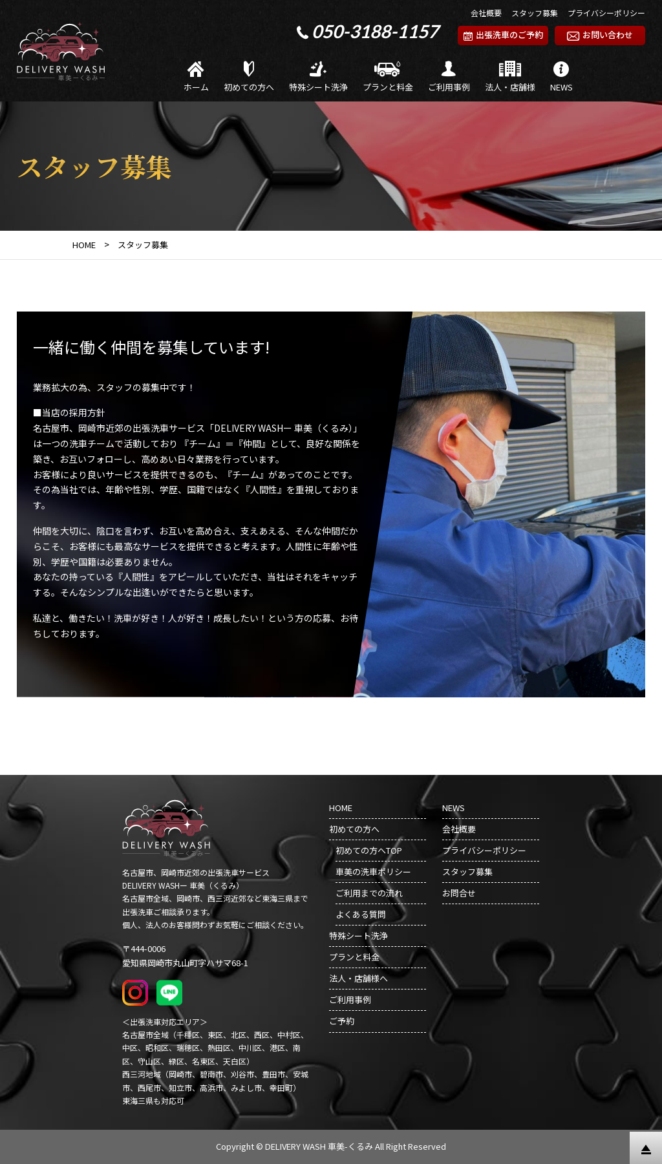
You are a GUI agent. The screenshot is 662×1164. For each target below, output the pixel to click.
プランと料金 (388, 77)
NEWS (561, 77)
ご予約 (341, 1021)
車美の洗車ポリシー (373, 871)
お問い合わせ (600, 34)
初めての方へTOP (369, 850)
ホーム (196, 77)
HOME (340, 807)
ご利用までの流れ (369, 893)
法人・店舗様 (510, 77)
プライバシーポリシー (606, 12)
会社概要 (486, 12)
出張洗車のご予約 (503, 34)
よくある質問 (361, 914)
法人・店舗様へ (358, 978)
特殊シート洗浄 (318, 77)
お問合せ (459, 893)
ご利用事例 (449, 77)
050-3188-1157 (375, 31)
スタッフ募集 (534, 12)
